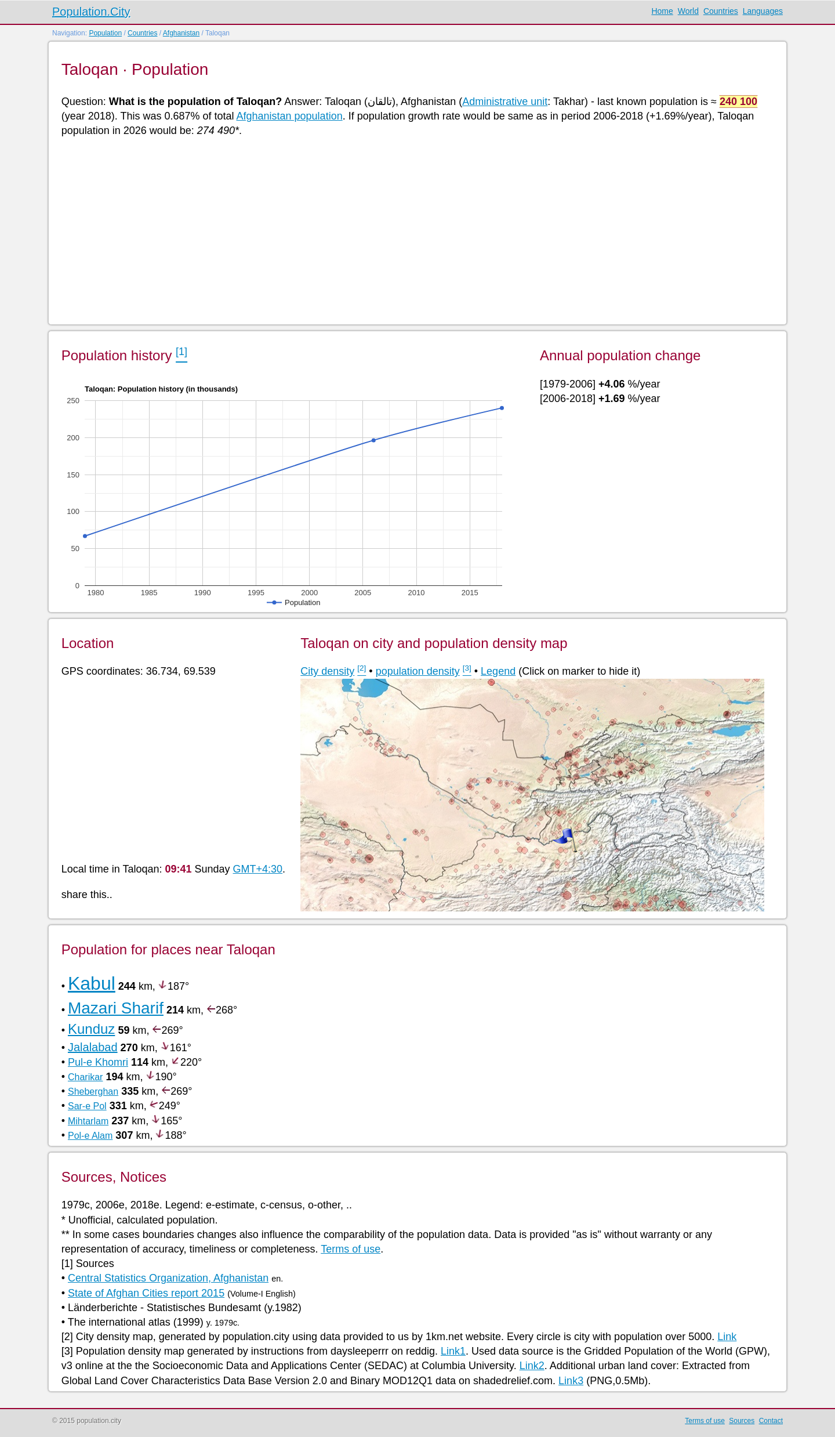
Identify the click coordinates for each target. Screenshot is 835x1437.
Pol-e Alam (90, 1136)
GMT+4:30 (258, 869)
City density (327, 671)
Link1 (453, 1351)
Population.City (91, 11)
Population (105, 33)
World (688, 11)
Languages (763, 11)
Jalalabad (93, 1047)
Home (662, 11)
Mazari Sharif (116, 1008)
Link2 (532, 1365)
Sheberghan (93, 1091)
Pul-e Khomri (98, 1062)
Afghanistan (181, 33)
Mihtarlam (88, 1121)
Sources (741, 1421)
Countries (720, 11)
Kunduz (91, 1029)
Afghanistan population (290, 116)
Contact (771, 1421)
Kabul (91, 983)
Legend (498, 671)
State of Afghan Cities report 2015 (146, 1293)
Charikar (85, 1077)
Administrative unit (504, 101)
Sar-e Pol (87, 1106)
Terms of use (350, 1249)
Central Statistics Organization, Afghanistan (168, 1278)
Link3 (570, 1381)
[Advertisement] (409, 230)
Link (726, 1336)
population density (418, 671)
